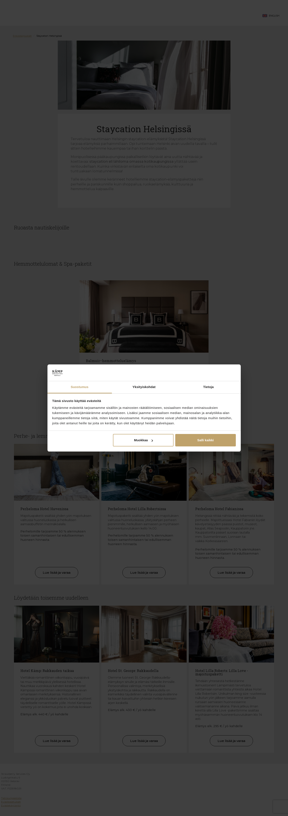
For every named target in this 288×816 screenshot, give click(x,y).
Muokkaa (143, 440)
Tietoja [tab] (208, 387)
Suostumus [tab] (79, 387)
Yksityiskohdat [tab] (144, 387)
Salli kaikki (205, 440)
